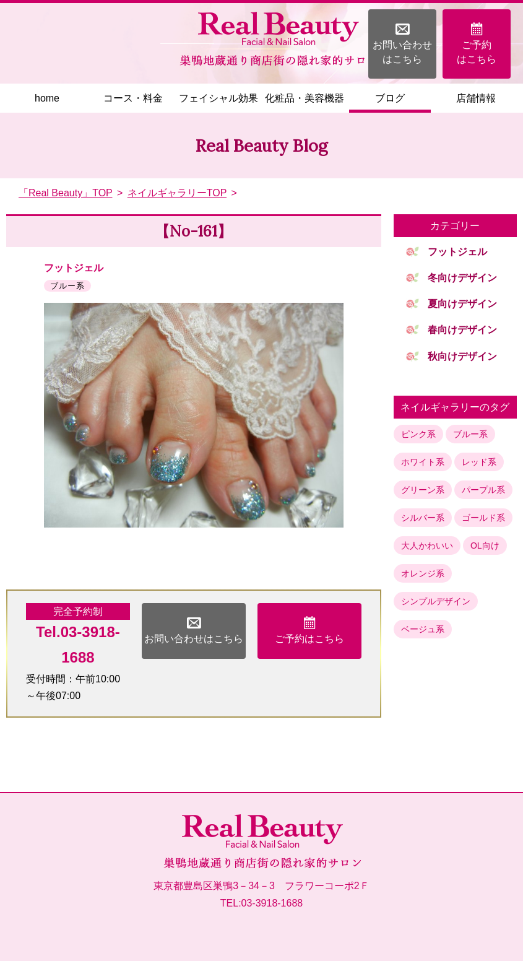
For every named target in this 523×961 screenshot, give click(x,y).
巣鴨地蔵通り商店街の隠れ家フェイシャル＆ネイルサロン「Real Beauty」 (277, 39)
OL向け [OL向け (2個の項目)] (484, 545)
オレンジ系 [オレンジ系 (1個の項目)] (422, 573)
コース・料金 (133, 98)
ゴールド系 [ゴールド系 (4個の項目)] (483, 518)
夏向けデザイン (462, 303)
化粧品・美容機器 (304, 98)
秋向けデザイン (462, 356)
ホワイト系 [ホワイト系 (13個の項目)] (422, 462)
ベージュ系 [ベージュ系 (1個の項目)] (422, 629)
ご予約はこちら (476, 43)
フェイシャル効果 (218, 98)
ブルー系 (67, 285)
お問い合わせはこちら (402, 43)
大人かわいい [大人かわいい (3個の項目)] (427, 545)
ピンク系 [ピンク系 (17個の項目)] (418, 434)
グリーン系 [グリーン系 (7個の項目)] (422, 490)
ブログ (390, 98)
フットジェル (73, 268)
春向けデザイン (462, 329)
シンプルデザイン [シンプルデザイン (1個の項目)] (435, 601)
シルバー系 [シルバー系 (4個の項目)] (422, 518)
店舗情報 (476, 98)
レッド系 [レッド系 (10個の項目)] (479, 462)
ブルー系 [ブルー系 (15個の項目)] (470, 434)
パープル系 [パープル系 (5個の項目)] (483, 490)
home (47, 98)
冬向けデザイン (462, 277)
